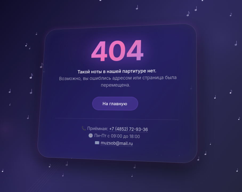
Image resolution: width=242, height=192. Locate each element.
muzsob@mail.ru (117, 143)
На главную (114, 103)
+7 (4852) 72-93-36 (128, 129)
